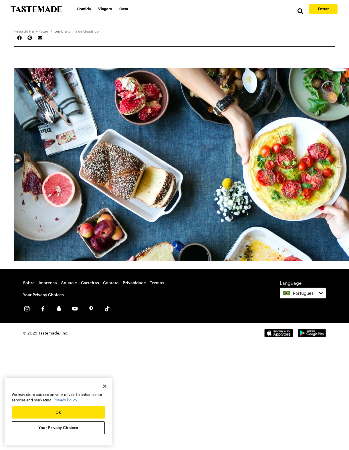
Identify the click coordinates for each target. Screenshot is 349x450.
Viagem (105, 9)
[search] (300, 11)
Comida (84, 9)
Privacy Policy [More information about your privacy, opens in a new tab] (65, 400)
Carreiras (90, 282)
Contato (111, 282)
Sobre (29, 282)
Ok (58, 412)
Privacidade (134, 282)
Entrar (323, 9)
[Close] (104, 386)
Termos (157, 282)
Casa (123, 9)
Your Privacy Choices (43, 294)
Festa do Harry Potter (31, 31)
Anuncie (69, 282)
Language (291, 283)
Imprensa (48, 282)
